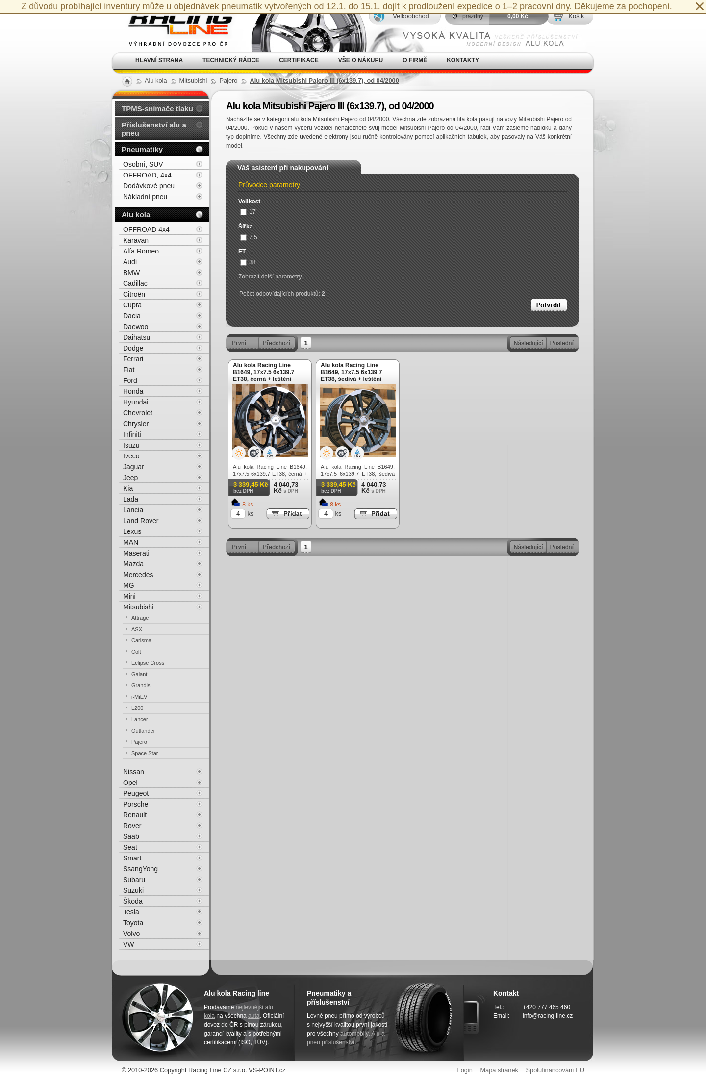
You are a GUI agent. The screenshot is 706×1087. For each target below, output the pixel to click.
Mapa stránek (499, 1070)
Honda (133, 391)
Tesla (131, 912)
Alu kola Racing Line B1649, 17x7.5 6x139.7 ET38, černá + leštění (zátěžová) (263, 375)
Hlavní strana (159, 60)
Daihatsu (136, 337)
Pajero (139, 742)
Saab (131, 836)
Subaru (134, 880)
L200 (137, 708)
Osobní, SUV (143, 164)
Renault (135, 815)
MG (128, 585)
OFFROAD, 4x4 (147, 175)
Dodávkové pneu (149, 186)
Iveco (131, 456)
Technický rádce (230, 60)
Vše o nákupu (360, 60)
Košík (576, 16)
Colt (136, 652)
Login (465, 1070)
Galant (139, 674)
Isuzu (131, 445)
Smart (132, 858)
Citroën (134, 294)
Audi (130, 262)
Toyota (133, 923)
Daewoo (135, 326)
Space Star (144, 753)
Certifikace (299, 60)
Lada (130, 499)
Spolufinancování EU (555, 1070)
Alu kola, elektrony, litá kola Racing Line (174, 26)
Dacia (132, 316)
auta (253, 1015)
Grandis (141, 685)
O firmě (415, 60)
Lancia (133, 510)
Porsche (135, 804)
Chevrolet (137, 413)
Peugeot (136, 793)
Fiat (128, 370)
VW (128, 944)
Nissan (133, 772)
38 (247, 262)
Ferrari (133, 359)
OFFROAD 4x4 (146, 229)
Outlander (143, 730)
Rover (132, 826)
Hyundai (135, 402)
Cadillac (135, 283)
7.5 (248, 237)
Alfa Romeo (141, 251)
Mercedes (138, 575)
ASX (136, 629)
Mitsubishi (138, 607)
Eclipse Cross (147, 663)
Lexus (132, 531)
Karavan (136, 240)
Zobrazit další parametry (270, 276)
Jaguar (133, 467)
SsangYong (140, 869)
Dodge (133, 348)
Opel (130, 782)
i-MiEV (139, 697)
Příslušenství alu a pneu (154, 129)
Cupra (132, 305)
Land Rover (140, 521)
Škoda (133, 901)
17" (249, 211)
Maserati (136, 553)
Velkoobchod (411, 16)
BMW (131, 273)
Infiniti (132, 434)
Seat (130, 847)
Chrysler (136, 424)
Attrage (140, 618)
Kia (128, 488)
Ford (130, 380)
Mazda (133, 564)
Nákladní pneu (145, 197)
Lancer (139, 719)
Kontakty (463, 60)
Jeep (130, 477)
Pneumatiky (142, 149)
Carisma (141, 640)
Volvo (131, 933)
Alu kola (136, 214)
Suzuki (133, 890)
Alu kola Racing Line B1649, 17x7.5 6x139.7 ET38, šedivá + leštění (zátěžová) (351, 375)
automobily (354, 1033)
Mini (129, 596)
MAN (130, 542)
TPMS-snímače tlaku (157, 108)
